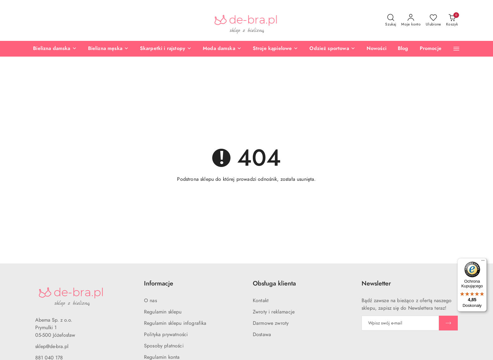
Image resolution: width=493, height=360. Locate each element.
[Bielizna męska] (108, 49)
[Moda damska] (222, 49)
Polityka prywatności (166, 334)
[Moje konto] (411, 20)
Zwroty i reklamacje (274, 311)
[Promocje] (430, 49)
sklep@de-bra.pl (52, 346)
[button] (456, 48)
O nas (150, 300)
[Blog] (403, 49)
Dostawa (262, 334)
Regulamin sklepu (163, 311)
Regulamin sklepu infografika (175, 323)
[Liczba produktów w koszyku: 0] (452, 20)
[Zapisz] (448, 323)
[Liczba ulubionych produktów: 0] (433, 20)
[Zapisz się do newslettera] (400, 323)
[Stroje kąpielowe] (275, 49)
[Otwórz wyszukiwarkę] (391, 20)
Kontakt (261, 300)
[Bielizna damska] (54, 49)
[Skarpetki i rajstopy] (165, 49)
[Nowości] (376, 49)
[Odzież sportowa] (332, 49)
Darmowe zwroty (271, 323)
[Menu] (483, 262)
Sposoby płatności (164, 345)
